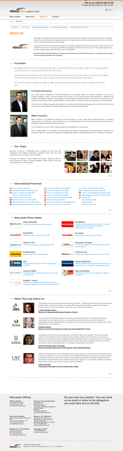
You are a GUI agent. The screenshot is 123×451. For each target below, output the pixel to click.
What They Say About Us (29, 298)
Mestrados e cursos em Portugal (23, 200)
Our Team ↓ (26, 27)
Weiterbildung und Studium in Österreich (95, 195)
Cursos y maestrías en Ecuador (57, 204)
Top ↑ (110, 176)
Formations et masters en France (93, 190)
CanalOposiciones (88, 204)
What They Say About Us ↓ (80, 27)
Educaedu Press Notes (28, 217)
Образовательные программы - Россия (25, 204)
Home (12, 21)
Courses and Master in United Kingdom (60, 202)
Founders (20, 63)
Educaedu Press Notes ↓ (60, 27)
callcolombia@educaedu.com (18, 434)
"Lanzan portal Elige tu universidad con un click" (91, 254)
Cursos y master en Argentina (91, 188)
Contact (55, 17)
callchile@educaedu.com (41, 432)
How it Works (15, 17)
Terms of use (27, 444)
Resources (30, 17)
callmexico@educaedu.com (41, 425)
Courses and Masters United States (24, 190)
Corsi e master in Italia (20, 188)
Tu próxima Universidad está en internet (36, 224)
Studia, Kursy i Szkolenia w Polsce (58, 197)
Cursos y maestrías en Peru (56, 193)
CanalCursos (86, 202)
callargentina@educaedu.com (42, 412)
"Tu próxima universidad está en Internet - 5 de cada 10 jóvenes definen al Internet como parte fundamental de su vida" (92, 226)
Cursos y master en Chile (20, 197)
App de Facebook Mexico (20, 195)
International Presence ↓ (41, 27)
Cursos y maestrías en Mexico (22, 193)
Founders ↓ (16, 27)
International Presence (28, 183)
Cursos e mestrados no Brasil (57, 190)
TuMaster (85, 197)
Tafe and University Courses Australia (24, 202)
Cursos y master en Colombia (57, 195)
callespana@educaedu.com (17, 405)
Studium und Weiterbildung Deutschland (95, 193)
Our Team (20, 146)
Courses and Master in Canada (57, 188)
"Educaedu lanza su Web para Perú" (35, 235)
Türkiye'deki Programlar (55, 200)
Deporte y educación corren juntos (34, 254)
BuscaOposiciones (88, 200)
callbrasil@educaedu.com (17, 423)
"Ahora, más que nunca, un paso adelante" (37, 245)
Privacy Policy (36, 444)
